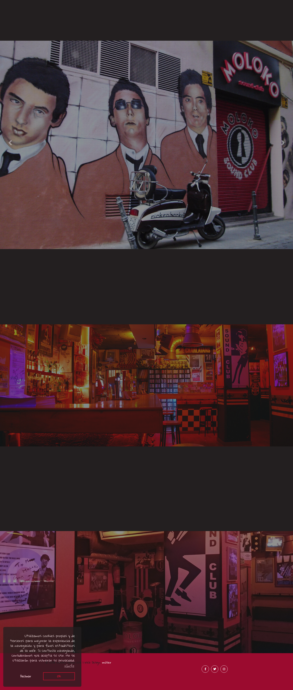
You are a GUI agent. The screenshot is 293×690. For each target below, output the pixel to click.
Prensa (183, 17)
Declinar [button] (25, 676)
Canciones (37, 8)
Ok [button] (59, 676)
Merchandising (256, 17)
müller (106, 662)
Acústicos (110, 31)
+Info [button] (69, 666)
